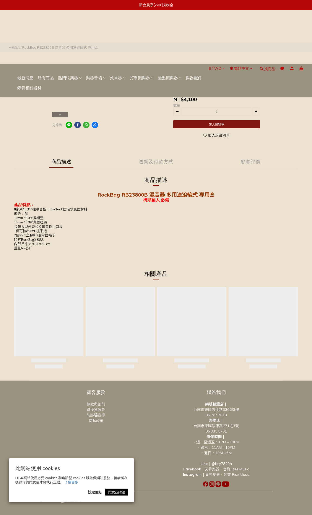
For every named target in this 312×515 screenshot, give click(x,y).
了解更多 (71, 482)
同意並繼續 (116, 492)
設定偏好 (95, 492)
